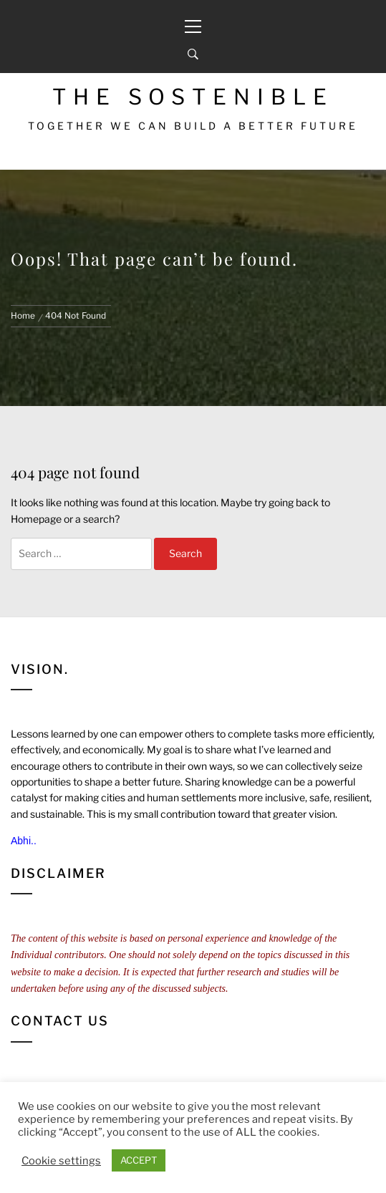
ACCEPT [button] (138, 1160)
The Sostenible (193, 97)
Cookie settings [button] (61, 1160)
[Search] (193, 54)
